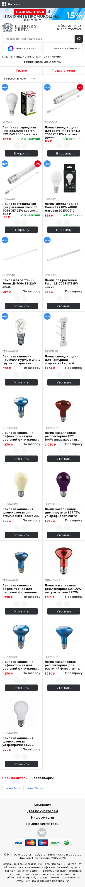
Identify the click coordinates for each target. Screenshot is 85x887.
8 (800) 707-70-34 (70, 29)
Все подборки (43, 778)
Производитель (14, 778)
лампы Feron (12, 788)
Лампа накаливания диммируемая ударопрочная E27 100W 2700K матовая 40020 (18, 741)
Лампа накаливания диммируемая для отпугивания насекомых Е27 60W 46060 (21, 512)
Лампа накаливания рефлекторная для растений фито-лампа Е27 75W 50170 (19, 665)
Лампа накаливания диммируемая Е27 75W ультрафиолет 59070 (62, 512)
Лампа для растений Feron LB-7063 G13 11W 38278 (61, 283)
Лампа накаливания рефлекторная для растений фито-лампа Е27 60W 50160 (19, 436)
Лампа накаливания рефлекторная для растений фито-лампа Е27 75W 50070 (62, 665)
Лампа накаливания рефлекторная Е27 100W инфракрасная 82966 (61, 436)
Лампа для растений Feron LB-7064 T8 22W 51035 (19, 283)
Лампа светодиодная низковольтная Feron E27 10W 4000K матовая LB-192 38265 (20, 131)
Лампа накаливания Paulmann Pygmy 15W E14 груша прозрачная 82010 (21, 360)
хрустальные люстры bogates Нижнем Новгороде (50, 856)
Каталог (14, 4)
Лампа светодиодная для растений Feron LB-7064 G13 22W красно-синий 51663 (20, 207)
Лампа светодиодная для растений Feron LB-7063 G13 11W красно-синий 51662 (63, 131)
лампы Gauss (34, 788)
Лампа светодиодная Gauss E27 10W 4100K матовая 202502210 (61, 207)
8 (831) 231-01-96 (69, 25)
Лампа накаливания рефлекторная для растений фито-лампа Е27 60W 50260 (19, 589)
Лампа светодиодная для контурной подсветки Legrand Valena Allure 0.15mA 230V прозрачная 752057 (61, 360)
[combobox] (21, 78)
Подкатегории (63, 70)
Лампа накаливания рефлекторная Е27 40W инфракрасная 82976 (63, 589)
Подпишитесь (30, 12)
